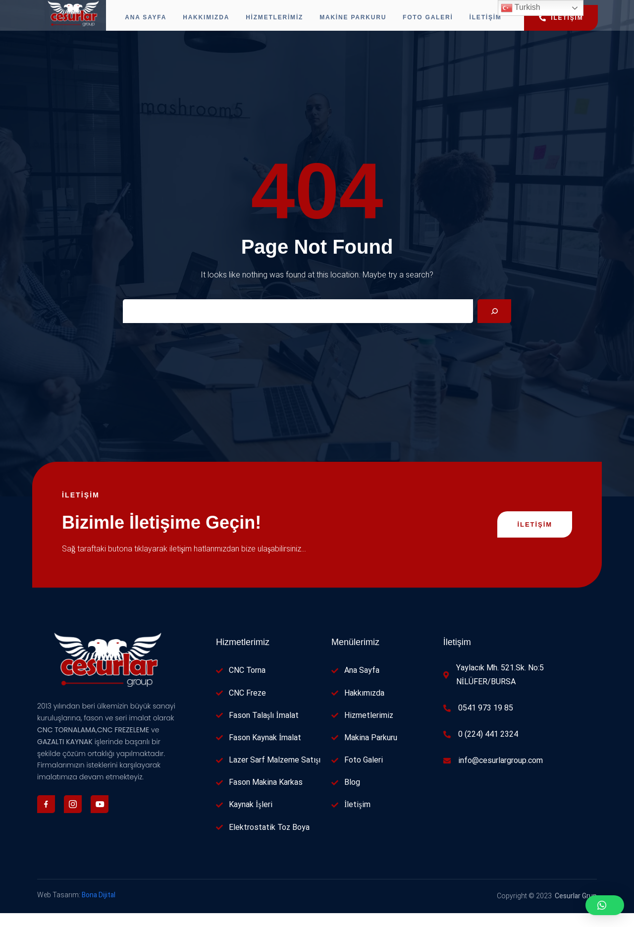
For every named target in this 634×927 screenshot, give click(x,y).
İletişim (496, 22)
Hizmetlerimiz (274, 22)
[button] (604, 905)
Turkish (520, 8)
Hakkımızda (202, 22)
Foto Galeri (435, 22)
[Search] (494, 325)
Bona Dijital (98, 909)
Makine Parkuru (356, 22)
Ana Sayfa (138, 22)
